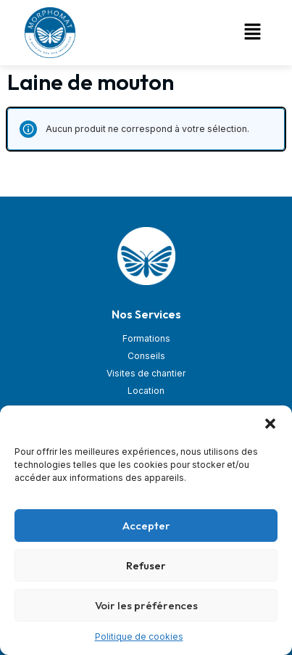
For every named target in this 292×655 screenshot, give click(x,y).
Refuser (146, 565)
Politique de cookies (139, 636)
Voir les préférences (146, 605)
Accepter (146, 525)
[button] (270, 423)
